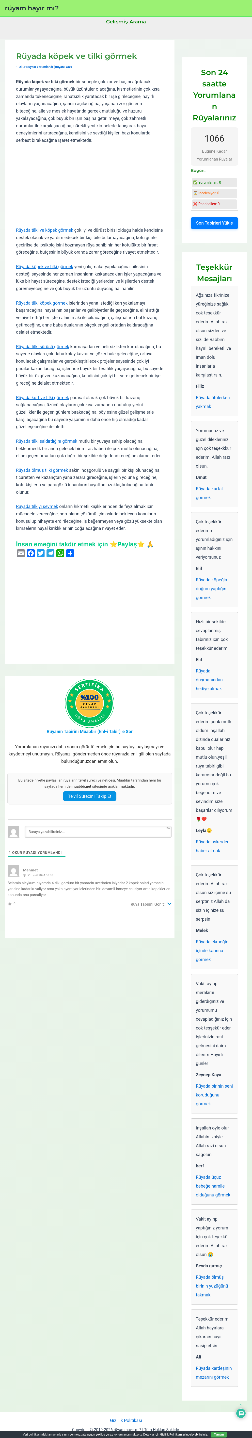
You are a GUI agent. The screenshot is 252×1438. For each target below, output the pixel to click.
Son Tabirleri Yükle (214, 223)
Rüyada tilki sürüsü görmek (42, 346)
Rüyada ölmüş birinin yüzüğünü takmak (212, 1286)
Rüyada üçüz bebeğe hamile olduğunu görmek (213, 1186)
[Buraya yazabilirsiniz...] (98, 832)
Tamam (219, 1434)
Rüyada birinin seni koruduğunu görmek (214, 1094)
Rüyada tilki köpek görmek (42, 303)
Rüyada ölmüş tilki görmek (42, 470)
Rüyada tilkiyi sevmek (37, 506)
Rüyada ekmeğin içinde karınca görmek (212, 950)
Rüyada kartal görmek (209, 493)
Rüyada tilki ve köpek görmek (44, 230)
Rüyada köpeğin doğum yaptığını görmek (211, 588)
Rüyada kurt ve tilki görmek (42, 397)
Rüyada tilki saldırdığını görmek (46, 441)
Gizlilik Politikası (126, 1420)
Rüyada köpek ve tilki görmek (44, 266)
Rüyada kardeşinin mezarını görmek (214, 1373)
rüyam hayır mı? (32, 8)
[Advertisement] (89, 185)
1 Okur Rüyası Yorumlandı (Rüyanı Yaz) (44, 67)
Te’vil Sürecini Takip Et (89, 796)
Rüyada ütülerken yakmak (213, 402)
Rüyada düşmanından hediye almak (209, 679)
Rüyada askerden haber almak (213, 846)
